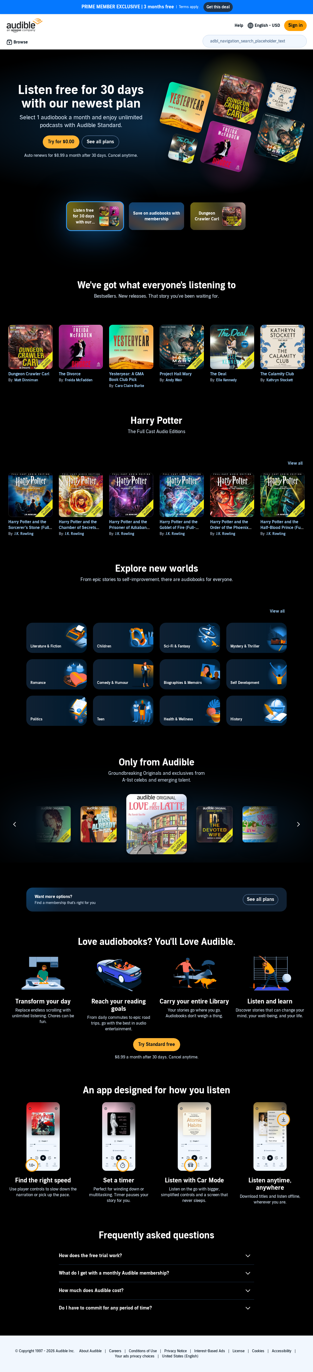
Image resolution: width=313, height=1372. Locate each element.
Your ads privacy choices (134, 1356)
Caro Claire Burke (129, 386)
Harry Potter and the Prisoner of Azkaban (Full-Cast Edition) (128, 527)
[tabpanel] (156, 123)
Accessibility (281, 1351)
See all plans (100, 142)
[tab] (95, 216)
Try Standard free (156, 1044)
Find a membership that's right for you (65, 899)
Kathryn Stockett (279, 380)
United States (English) (180, 1356)
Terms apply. (140, 7)
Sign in (295, 25)
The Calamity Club (277, 374)
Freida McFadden (78, 380)
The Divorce (70, 374)
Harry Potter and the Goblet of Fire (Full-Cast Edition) (179, 527)
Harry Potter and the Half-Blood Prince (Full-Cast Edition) (282, 527)
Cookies (258, 1351)
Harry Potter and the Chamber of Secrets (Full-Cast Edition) (78, 527)
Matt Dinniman (26, 380)
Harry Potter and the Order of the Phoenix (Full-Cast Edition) (229, 527)
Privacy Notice (175, 1351)
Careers (115, 1351)
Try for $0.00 (61, 142)
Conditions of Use (143, 1351)
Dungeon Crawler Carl (28, 374)
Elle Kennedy (226, 380)
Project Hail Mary (176, 374)
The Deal (218, 374)
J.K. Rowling (23, 534)
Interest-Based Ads (209, 1351)
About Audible (90, 1351)
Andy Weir (174, 380)
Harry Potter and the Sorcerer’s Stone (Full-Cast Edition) (29, 527)
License (239, 1351)
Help (239, 25)
